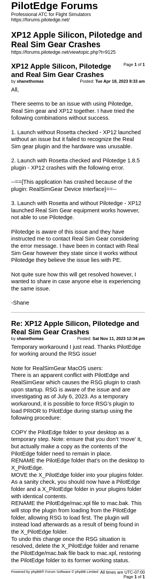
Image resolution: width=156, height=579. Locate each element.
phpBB (36, 572)
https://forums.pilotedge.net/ (40, 19)
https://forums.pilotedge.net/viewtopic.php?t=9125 (63, 52)
